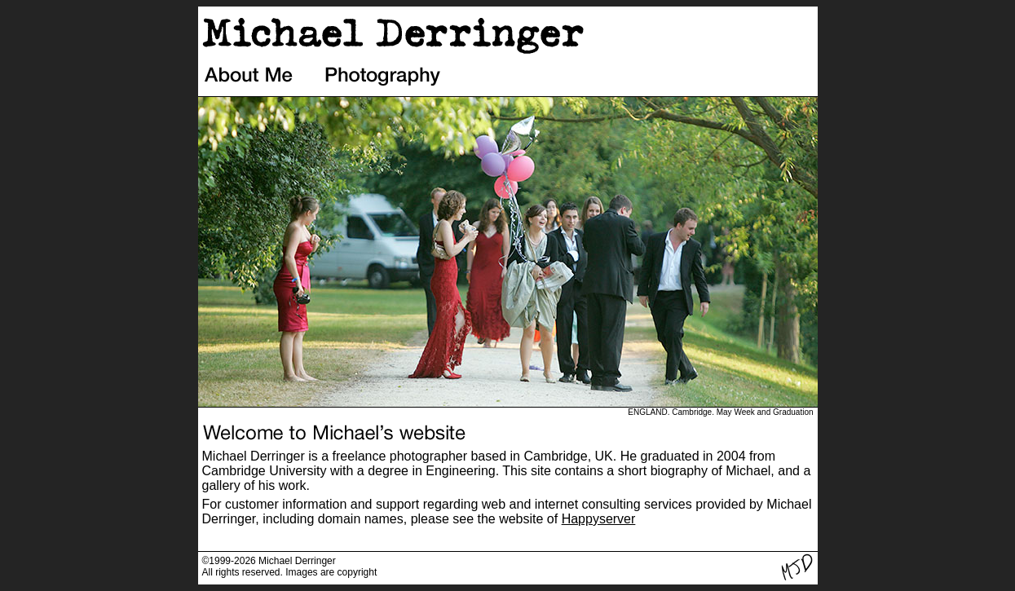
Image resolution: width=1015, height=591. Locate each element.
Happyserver (599, 519)
